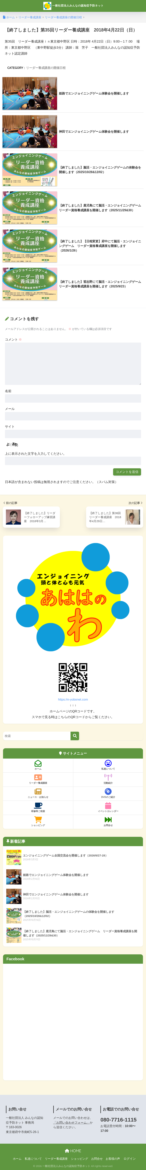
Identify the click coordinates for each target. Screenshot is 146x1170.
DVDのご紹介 (108, 793)
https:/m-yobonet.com (73, 699)
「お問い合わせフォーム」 (71, 1122)
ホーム (38, 765)
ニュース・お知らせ (38, 793)
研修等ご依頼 (38, 807)
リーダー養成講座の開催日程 (46, 68)
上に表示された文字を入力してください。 (35, 454)
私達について (108, 765)
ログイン (130, 1158)
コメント (13, 339)
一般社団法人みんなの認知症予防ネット (73, 6)
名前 (8, 391)
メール (10, 409)
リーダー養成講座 (38, 779)
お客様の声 (113, 1158)
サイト (10, 426)
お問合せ (108, 821)
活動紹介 (108, 779)
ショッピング (38, 821)
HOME (73, 1150)
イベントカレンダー (108, 807)
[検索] (75, 736)
